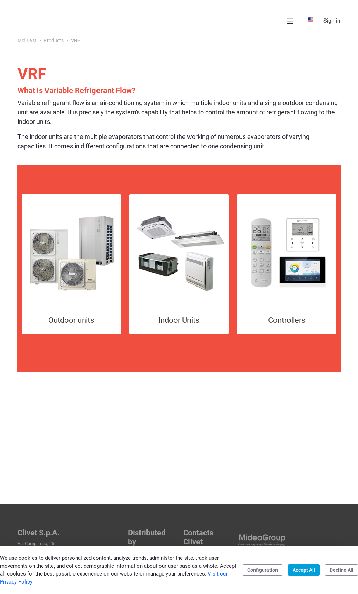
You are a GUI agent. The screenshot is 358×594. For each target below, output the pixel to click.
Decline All (341, 570)
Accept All (304, 570)
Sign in (332, 20)
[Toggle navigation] (290, 21)
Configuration (262, 570)
